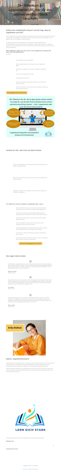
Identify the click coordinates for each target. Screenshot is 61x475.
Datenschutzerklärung (33, 469)
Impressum (25, 469)
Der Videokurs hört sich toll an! (16, 92)
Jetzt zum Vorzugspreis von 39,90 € (30, 243)
